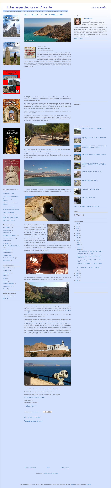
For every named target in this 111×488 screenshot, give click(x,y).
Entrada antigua (65, 467)
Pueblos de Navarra (8, 193)
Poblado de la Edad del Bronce (11, 246)
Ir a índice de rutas (29, 406)
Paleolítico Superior (8, 283)
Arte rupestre (6, 227)
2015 (77, 240)
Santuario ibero (7, 255)
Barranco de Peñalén (9, 220)
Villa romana (6, 260)
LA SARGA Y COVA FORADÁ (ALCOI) (92, 171)
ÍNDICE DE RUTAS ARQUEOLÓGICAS (13, 11)
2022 (77, 224)
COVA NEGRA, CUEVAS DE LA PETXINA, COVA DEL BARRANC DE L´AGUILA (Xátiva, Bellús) (94, 165)
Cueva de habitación (8, 238)
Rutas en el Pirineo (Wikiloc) (10, 217)
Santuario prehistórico (9, 258)
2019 (77, 231)
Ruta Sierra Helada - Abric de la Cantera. (34, 397)
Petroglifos (6, 243)
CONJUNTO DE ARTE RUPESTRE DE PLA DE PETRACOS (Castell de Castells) (94, 146)
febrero (79, 249)
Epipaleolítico (6, 273)
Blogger (89, 484)
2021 (77, 226)
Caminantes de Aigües (9, 296)
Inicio (48, 467)
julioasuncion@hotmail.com (31, 402)
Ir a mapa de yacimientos (30, 405)
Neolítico (5, 281)
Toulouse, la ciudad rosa (9, 207)
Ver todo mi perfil (78, 38)
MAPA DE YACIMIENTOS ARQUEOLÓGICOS (33, 11)
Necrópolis (6, 240)
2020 (77, 228)
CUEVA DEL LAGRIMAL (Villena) (90, 189)
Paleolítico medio (7, 286)
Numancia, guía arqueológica (11, 209)
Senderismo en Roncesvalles (11, 215)
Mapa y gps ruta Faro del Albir (85, 253)
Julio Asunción (88, 18)
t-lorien (73, 484)
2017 (77, 235)
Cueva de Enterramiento (9, 235)
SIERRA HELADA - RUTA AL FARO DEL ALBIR (89, 251)
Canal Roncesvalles (8, 212)
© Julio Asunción (28, 400)
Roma (4, 288)
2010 (77, 280)
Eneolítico (6, 270)
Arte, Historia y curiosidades (10, 196)
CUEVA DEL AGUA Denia (88, 197)
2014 (77, 271)
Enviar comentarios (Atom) (51, 473)
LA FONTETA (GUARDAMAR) (90, 180)
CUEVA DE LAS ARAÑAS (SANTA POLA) (93, 128)
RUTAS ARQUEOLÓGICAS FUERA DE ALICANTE (56, 11)
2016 (77, 238)
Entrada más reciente (30, 467)
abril (78, 244)
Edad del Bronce (7, 267)
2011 (77, 278)
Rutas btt (5, 298)
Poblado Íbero (7, 252)
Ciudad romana (7, 232)
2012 (77, 275)
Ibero (4, 278)
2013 (77, 273)
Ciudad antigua (7, 230)
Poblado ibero (7, 250)
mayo (79, 242)
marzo (79, 247)
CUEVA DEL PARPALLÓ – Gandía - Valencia (94, 154)
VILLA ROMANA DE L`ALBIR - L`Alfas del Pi (89, 267)
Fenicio (5, 275)
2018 (77, 233)
